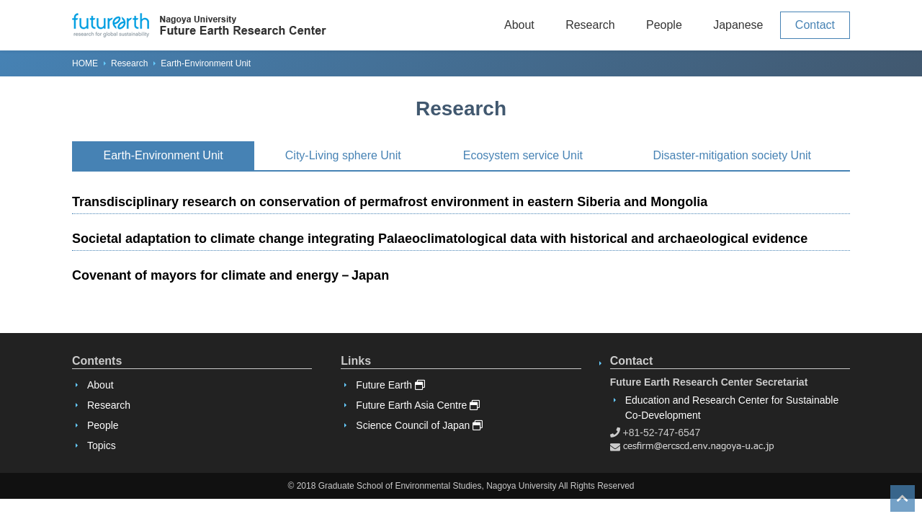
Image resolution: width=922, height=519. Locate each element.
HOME (85, 63)
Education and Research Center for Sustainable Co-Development (732, 407)
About (519, 25)
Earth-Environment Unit (163, 155)
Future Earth (390, 385)
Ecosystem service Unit (523, 155)
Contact (815, 25)
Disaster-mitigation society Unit (732, 155)
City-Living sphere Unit (343, 155)
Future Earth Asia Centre (418, 405)
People (664, 25)
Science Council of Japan (419, 425)
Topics (101, 445)
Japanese (738, 25)
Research (589, 25)
